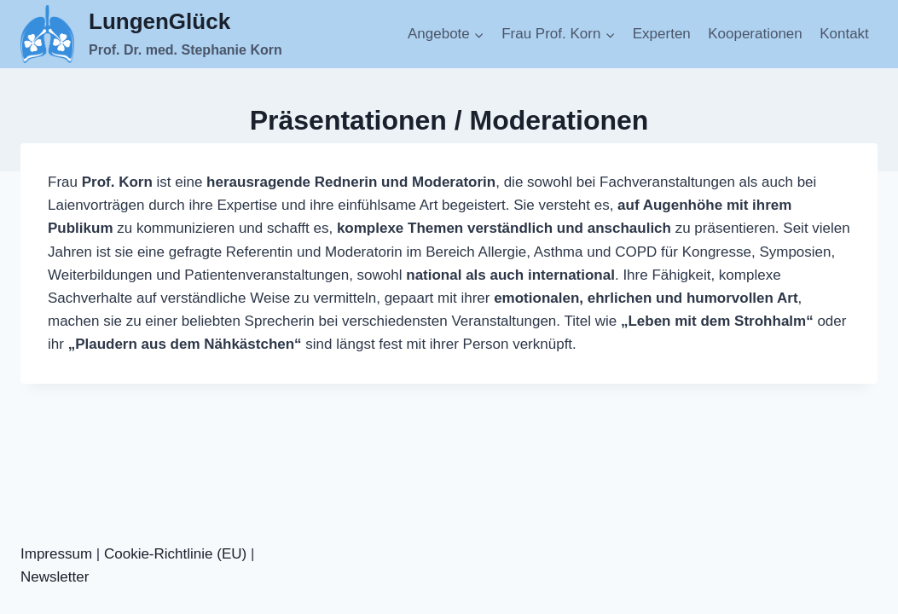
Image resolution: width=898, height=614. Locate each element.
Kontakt (844, 34)
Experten (662, 34)
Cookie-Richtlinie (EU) (175, 554)
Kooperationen (755, 34)
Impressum (56, 554)
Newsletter (54, 577)
